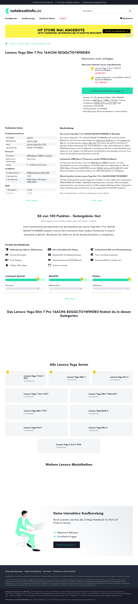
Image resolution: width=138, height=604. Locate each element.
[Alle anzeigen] (69, 298)
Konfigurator (11, 18)
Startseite (6, 43)
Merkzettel (128, 18)
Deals (63, 18)
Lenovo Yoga (23, 43)
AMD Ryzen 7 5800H (99, 163)
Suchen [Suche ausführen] (130, 10)
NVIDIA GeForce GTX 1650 (105, 103)
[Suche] (107, 10)
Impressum (47, 571)
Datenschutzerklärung (33, 571)
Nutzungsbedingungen (14, 571)
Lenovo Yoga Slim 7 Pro (41, 43)
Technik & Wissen (47, 18)
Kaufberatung (28, 18)
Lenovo (13, 43)
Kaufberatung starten (65, 545)
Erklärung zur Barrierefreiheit (64, 571)
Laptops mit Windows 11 (106, 140)
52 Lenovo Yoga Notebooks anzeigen (105, 91)
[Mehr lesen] (30, 200)
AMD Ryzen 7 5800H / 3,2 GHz (105, 100)
